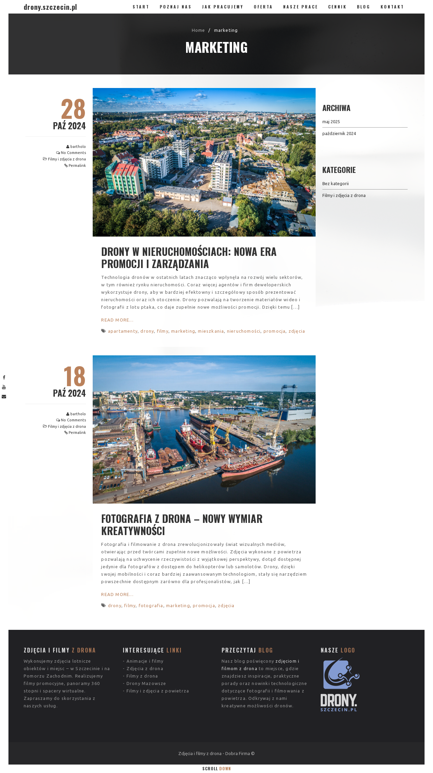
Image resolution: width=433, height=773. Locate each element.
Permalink (77, 165)
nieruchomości (244, 331)
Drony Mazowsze (146, 657)
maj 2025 (331, 121)
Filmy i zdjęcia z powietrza (158, 664)
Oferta (263, 6)
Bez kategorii (335, 183)
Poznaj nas (176, 6)
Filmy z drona (142, 649)
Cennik (337, 6)
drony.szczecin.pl (50, 7)
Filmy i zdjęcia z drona (67, 159)
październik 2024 (339, 133)
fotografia (151, 605)
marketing (183, 331)
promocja (275, 331)
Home (198, 30)
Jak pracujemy (223, 6)
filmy (162, 331)
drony (147, 331)
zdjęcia (297, 331)
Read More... (117, 319)
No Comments (73, 153)
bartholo (78, 147)
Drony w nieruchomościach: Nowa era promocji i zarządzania (189, 257)
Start (141, 6)
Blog (363, 6)
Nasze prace (300, 6)
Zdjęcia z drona (145, 642)
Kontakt (392, 6)
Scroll (216, 768)
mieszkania (211, 331)
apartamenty (123, 331)
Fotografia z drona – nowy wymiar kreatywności (182, 524)
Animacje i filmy (145, 634)
